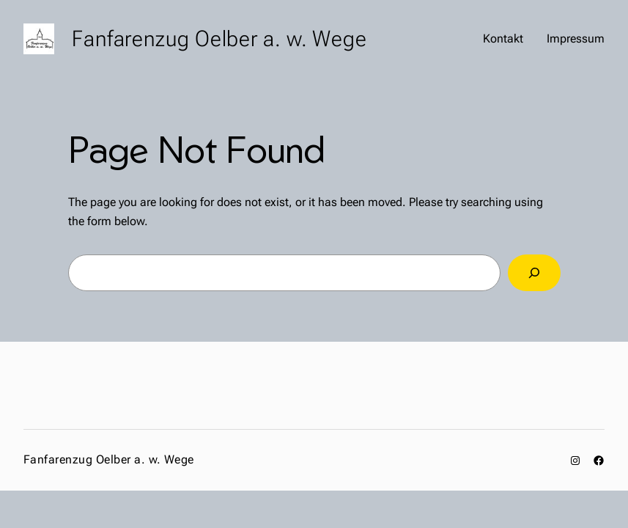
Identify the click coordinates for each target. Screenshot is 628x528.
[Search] (534, 272)
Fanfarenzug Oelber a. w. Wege (219, 38)
